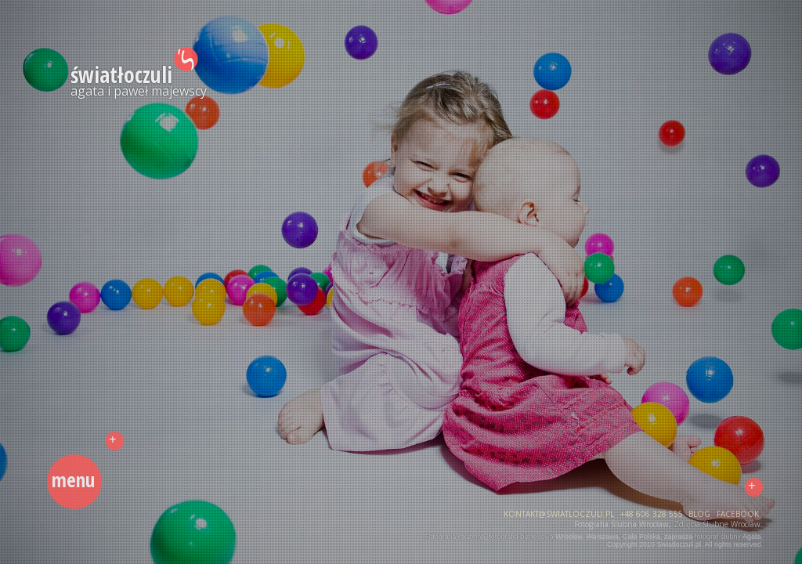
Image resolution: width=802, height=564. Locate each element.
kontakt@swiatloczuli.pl (559, 513)
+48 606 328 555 (651, 513)
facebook (738, 513)
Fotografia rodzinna (455, 536)
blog (699, 513)
